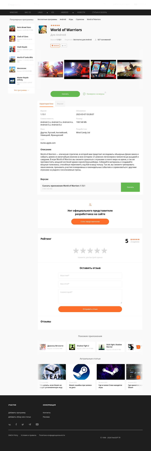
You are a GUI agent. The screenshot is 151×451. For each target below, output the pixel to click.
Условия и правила (28, 435)
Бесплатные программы (47, 19)
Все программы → (21, 90)
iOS (64, 45)
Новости (81, 12)
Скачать (65, 94)
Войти (115, 4)
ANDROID (64, 12)
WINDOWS (14, 12)
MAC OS (28, 12)
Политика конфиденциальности (52, 435)
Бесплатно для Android (82, 39)
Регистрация (125, 4)
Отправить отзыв (90, 309)
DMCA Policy (13, 435)
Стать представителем (90, 221)
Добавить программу (16, 412)
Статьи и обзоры (99, 12)
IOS (52, 12)
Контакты (47, 412)
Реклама (46, 417)
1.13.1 (55, 39)
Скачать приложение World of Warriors (63, 185)
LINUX (40, 12)
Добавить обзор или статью (19, 417)
